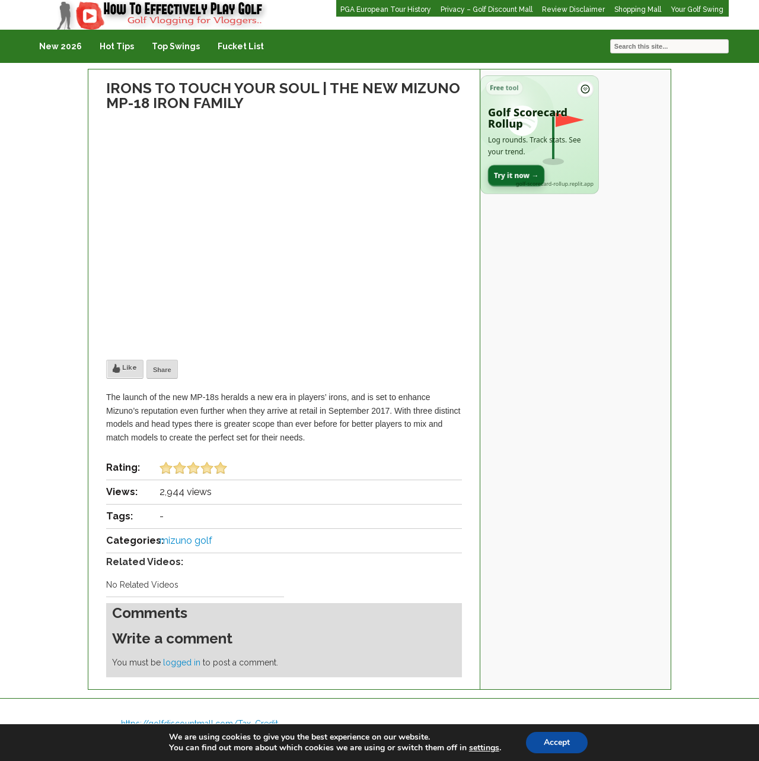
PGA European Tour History (385, 9)
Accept (557, 742)
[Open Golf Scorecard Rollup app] (539, 134)
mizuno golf (186, 540)
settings (484, 748)
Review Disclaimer (573, 9)
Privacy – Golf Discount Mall (486, 9)
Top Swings (176, 46)
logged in (181, 662)
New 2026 (60, 46)
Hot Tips (117, 46)
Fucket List (241, 46)
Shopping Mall (637, 9)
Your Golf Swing (697, 9)
